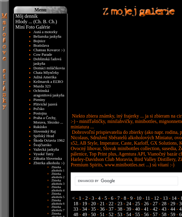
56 (146, 214)
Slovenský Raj (44, 131)
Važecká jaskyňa (46, 149)
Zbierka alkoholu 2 (58, 175)
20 (93, 203)
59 (173, 214)
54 (128, 214)
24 (128, 203)
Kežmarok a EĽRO (48, 82)
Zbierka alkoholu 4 (58, 188)
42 (155, 209)
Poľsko (39, 109)
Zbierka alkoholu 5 (58, 195)
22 (111, 203)
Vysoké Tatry (43, 154)
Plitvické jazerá (45, 104)
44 (173, 209)
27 (155, 203)
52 (111, 214)
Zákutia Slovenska (47, 158)
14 (174, 198)
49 (84, 214)
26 (146, 203)
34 (84, 209)
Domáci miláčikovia (49, 68)
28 (164, 203)
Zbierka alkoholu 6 (58, 202)
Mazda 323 (42, 86)
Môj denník (26, 16)
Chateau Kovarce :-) (49, 50)
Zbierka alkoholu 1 (58, 168)
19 (84, 203)
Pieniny (39, 100)
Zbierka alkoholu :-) (48, 163)
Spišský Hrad (43, 136)
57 (155, 214)
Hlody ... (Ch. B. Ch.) (36, 21)
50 (93, 214)
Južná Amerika (44, 77)
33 (76, 209)
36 (102, 209)
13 (165, 198)
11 (147, 198)
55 (137, 214)
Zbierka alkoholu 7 (58, 208)
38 (120, 209)
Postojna (40, 113)
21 (102, 203)
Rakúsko (40, 127)
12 (156, 198)
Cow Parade (42, 54)
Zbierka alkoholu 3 (58, 182)
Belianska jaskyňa (47, 36)
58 (164, 214)
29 (173, 203)
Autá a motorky (45, 32)
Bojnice (39, 41)
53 (120, 214)
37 (111, 209)
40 (137, 209)
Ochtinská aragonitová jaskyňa (48, 93)
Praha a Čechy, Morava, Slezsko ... (48, 120)
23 (120, 203)
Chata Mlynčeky (46, 73)
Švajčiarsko (42, 145)
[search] (126, 181)
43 (164, 209)
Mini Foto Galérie (32, 27)
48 (76, 214)
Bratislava (41, 45)
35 (93, 209)
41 (146, 209)
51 (102, 214)
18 (76, 203)
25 (137, 203)
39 (128, 209)
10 (139, 198)
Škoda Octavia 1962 (49, 140)
